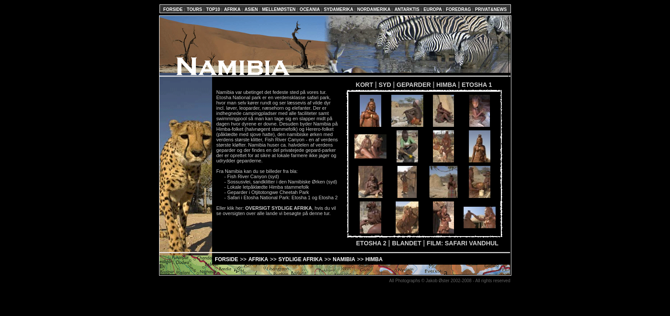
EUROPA (433, 9)
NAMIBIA (344, 259)
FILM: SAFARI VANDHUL (463, 243)
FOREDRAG (459, 9)
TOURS (195, 9)
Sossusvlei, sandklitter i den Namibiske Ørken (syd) (282, 181)
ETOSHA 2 (372, 243)
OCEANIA (310, 9)
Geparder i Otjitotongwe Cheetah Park (268, 192)
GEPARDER (414, 84)
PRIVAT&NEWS (491, 9)
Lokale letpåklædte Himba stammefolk (268, 187)
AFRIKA (232, 9)
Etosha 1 (300, 197)
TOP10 (213, 9)
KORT (360, 84)
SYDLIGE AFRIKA (300, 259)
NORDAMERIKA (374, 9)
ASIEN (252, 9)
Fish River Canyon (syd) (253, 176)
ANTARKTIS (407, 9)
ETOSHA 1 (476, 84)
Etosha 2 (328, 197)
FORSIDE (173, 9)
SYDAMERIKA (339, 9)
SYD (386, 84)
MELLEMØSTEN (279, 9)
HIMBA (447, 84)
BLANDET (407, 243)
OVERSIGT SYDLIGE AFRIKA (278, 208)
